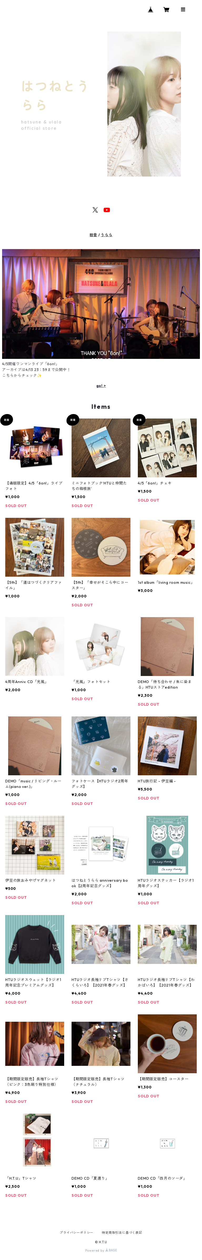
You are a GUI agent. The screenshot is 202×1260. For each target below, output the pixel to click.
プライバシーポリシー (76, 1233)
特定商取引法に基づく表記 (122, 1233)
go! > (101, 385)
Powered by (101, 1250)
